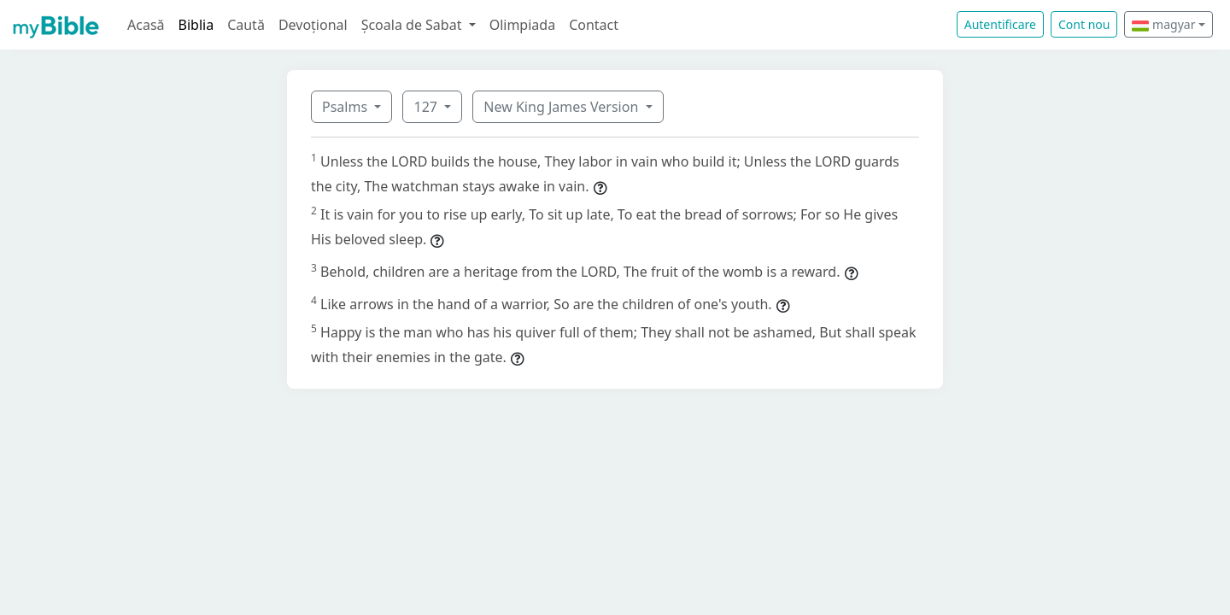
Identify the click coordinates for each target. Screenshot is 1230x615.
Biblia (196, 24)
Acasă (146, 24)
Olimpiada (522, 24)
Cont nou (1084, 24)
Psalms (346, 106)
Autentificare (1000, 24)
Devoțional (313, 24)
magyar (1163, 24)
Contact (593, 24)
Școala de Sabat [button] (413, 24)
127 (427, 106)
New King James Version (562, 106)
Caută (246, 24)
